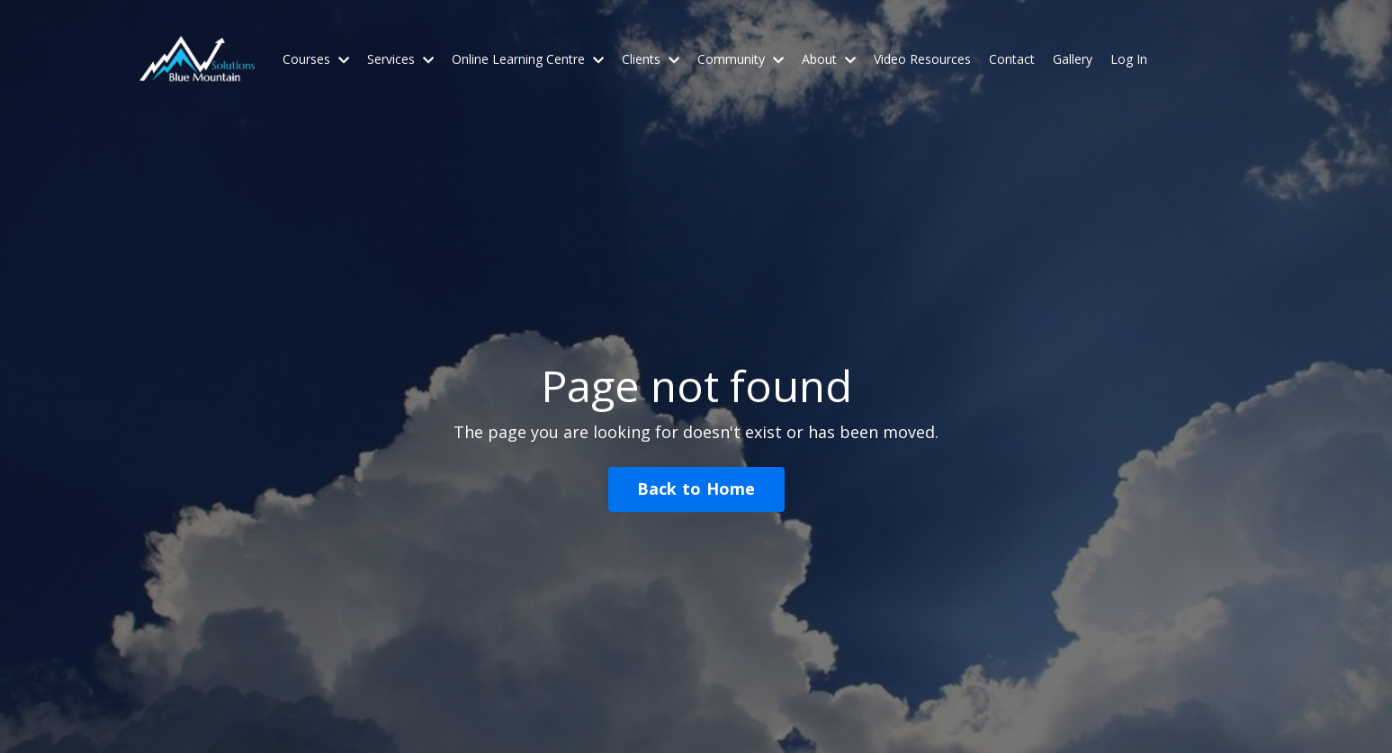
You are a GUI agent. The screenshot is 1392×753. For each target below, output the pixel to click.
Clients (650, 58)
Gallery (1072, 58)
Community (740, 58)
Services (400, 58)
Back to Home (696, 488)
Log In (1128, 58)
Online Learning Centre (528, 58)
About (829, 58)
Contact (1012, 58)
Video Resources (922, 58)
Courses (316, 58)
